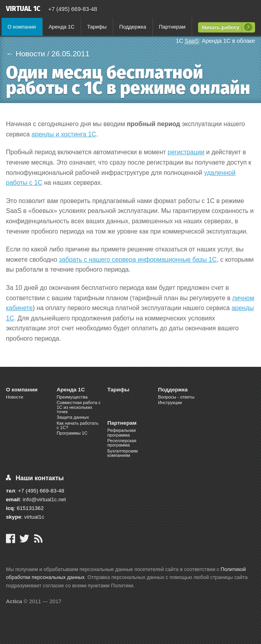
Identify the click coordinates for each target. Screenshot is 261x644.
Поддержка (132, 27)
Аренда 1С (61, 27)
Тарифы (97, 27)
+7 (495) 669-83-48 (72, 9)
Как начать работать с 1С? (78, 425)
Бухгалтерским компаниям (122, 453)
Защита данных (73, 417)
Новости (14, 397)
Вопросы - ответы (176, 397)
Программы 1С (72, 433)
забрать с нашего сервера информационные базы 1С (138, 259)
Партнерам (172, 27)
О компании (22, 27)
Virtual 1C (23, 9)
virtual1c (34, 517)
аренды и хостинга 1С (64, 134)
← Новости (25, 54)
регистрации (186, 152)
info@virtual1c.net (44, 499)
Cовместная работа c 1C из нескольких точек (79, 407)
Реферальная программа (121, 432)
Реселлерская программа (121, 442)
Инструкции (170, 402)
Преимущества (72, 397)
